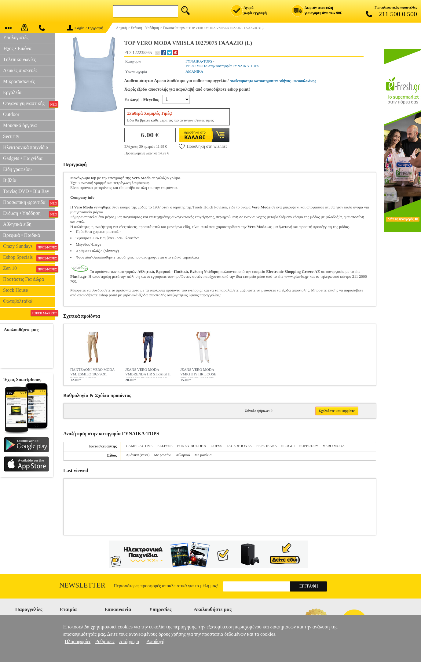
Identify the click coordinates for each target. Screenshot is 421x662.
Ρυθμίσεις (105, 641)
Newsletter (82, 585)
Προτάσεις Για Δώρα (23, 279)
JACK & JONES (239, 446)
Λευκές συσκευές (20, 70)
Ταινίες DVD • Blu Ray (26, 191)
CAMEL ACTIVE (139, 446)
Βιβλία (9, 180)
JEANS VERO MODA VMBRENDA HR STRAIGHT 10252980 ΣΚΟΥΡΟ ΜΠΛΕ (148, 372)
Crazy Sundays (29, 247)
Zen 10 (29, 269)
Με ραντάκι (162, 455)
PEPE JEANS (266, 446)
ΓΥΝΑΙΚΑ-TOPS (198, 61)
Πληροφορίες (78, 641)
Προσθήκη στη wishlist (203, 146)
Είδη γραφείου (17, 169)
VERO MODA (334, 446)
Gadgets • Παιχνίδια (22, 158)
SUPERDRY (308, 446)
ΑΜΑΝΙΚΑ (194, 71)
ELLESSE (165, 446)
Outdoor (11, 114)
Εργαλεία (12, 92)
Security (11, 136)
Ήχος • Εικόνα (17, 48)
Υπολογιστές (15, 37)
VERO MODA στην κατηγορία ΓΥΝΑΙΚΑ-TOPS (222, 66)
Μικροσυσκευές (19, 81)
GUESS (216, 446)
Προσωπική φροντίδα (29, 203)
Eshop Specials (29, 258)
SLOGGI (288, 446)
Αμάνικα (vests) (137, 455)
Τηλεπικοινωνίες (19, 59)
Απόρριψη (129, 641)
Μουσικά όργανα (20, 125)
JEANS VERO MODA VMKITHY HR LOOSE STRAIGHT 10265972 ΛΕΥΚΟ (198, 372)
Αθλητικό (183, 455)
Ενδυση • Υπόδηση (29, 214)
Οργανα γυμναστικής (29, 104)
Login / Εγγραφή (85, 28)
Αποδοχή (155, 641)
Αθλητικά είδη (17, 224)
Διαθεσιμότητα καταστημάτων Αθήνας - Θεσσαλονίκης (273, 81)
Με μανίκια (203, 455)
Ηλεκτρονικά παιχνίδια (25, 147)
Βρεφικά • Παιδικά (21, 235)
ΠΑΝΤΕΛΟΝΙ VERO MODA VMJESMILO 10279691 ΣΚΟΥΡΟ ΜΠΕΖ (92, 372)
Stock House (15, 290)
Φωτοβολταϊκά (17, 301)
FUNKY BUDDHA (191, 446)
